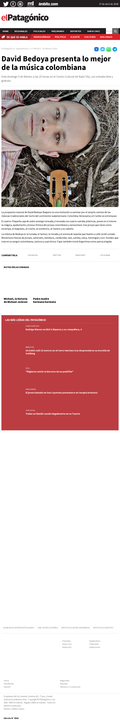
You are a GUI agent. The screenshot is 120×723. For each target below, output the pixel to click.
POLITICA (60, 37)
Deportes (75, 31)
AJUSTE (75, 37)
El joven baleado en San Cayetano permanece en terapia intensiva (62, 392)
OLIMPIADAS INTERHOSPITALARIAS (18, 627)
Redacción (66, 647)
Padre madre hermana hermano (44, 300)
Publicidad (93, 644)
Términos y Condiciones (70, 687)
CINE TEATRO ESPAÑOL (48, 627)
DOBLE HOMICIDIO (32, 326)
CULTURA (90, 37)
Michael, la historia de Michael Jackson (16, 300)
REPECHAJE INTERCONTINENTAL (75, 627)
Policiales (39, 31)
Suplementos (94, 641)
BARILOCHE (30, 347)
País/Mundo (57, 31)
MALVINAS (106, 37)
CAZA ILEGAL (30, 410)
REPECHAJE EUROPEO (103, 627)
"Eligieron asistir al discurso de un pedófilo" (49, 371)
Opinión (7, 687)
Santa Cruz (93, 31)
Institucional (94, 647)
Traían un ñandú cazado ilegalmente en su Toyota (53, 413)
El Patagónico (7, 48)
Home (6, 31)
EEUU (28, 368)
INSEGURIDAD (42, 37)
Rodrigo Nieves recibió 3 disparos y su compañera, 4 (54, 329)
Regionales (21, 31)
